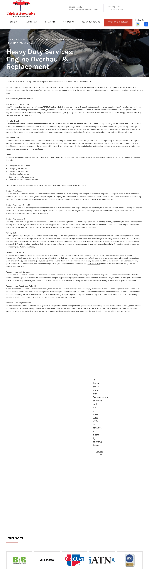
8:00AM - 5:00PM (117, 10)
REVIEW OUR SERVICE (91, 22)
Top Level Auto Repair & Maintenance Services (57, 39)
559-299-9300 (74, 7)
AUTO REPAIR (32, 22)
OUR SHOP (14, 22)
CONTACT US (68, 22)
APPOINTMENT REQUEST (118, 22)
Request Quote (99, 453)
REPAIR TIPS (50, 22)
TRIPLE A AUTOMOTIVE (19, 39)
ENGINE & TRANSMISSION (22, 43)
